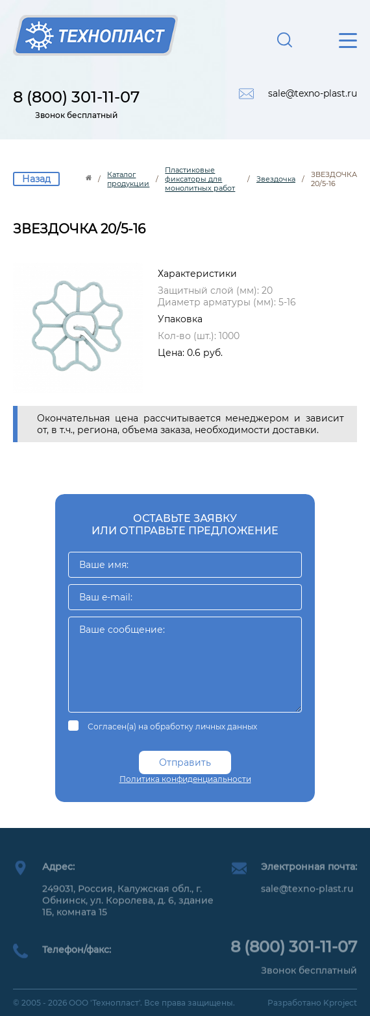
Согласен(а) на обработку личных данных (172, 726)
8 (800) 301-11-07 (76, 97)
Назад (36, 179)
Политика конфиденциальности (185, 779)
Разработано (312, 1003)
